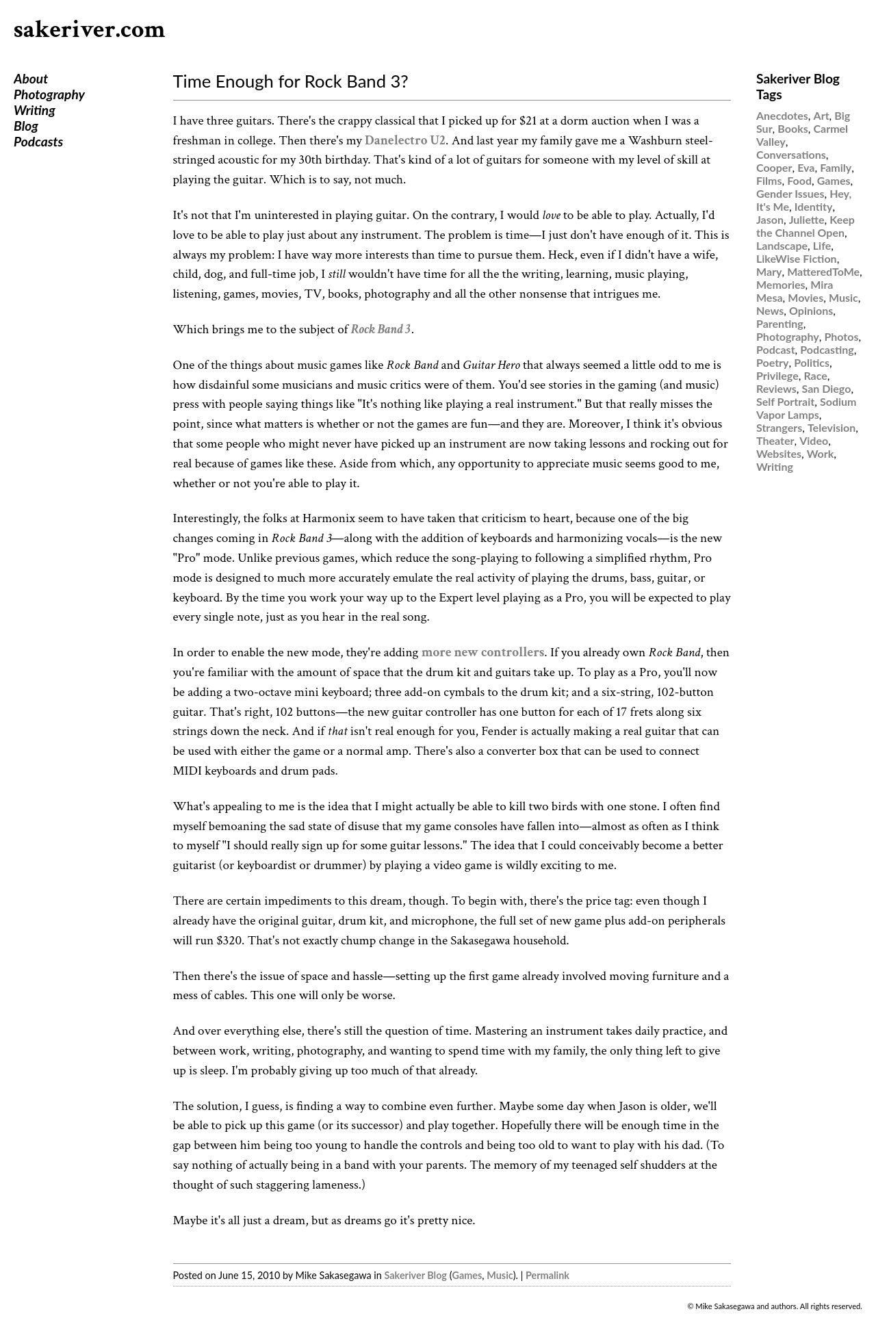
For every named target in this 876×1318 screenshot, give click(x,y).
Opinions (811, 310)
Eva (805, 167)
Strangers (779, 427)
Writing (34, 110)
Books (792, 128)
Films (769, 180)
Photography (49, 94)
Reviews (776, 388)
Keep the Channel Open (805, 226)
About (31, 78)
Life (822, 245)
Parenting (779, 323)
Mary (769, 271)
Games (467, 1275)
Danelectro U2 (405, 140)
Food (799, 180)
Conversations (791, 154)
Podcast (775, 349)
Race (815, 375)
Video (813, 440)
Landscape (782, 245)
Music (500, 1275)
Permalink (547, 1275)
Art (821, 115)
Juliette (807, 219)
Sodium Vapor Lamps (806, 408)
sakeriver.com (90, 30)
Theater (775, 440)
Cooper (774, 167)
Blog (26, 125)
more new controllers (483, 652)
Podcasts (38, 141)
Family (835, 167)
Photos (841, 336)
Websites (778, 453)
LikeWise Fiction (796, 258)
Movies (805, 297)
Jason (770, 219)
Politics (811, 362)
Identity (814, 206)
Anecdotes (782, 115)
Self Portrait (785, 401)
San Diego (826, 388)
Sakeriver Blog (415, 1275)
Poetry (772, 362)
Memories (781, 284)
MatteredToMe (823, 271)
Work (820, 453)
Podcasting (826, 349)
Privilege (777, 375)
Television (831, 427)
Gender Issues (790, 193)
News (770, 310)
